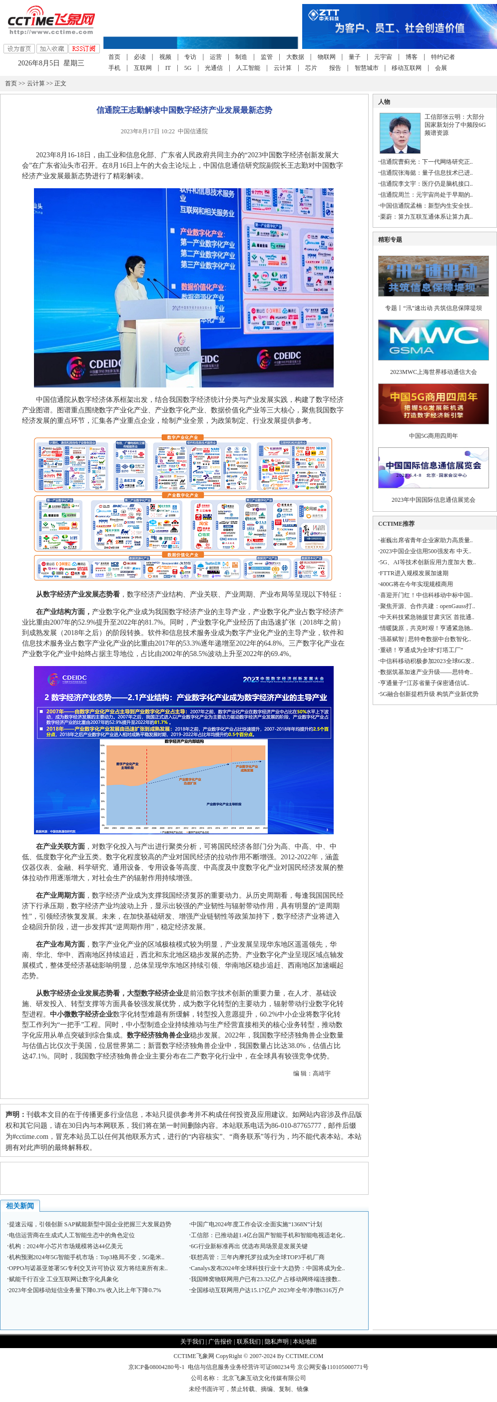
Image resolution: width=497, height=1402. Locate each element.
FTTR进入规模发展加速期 (414, 573)
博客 (412, 56)
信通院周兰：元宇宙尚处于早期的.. (426, 194)
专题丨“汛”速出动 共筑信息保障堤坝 (433, 308)
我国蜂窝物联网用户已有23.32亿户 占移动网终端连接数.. (266, 1279)
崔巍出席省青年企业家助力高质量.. (426, 540)
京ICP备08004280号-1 (156, 1367)
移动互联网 (407, 67)
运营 (216, 56)
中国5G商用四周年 (434, 435)
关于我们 (192, 1341)
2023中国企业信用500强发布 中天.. (426, 551)
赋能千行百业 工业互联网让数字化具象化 (63, 1279)
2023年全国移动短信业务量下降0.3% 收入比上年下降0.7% (85, 1290)
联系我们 (249, 1341)
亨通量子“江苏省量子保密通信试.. (425, 683)
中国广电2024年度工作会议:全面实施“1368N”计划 (256, 1224)
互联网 (143, 67)
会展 (441, 67)
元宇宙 (383, 56)
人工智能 (248, 67)
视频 (165, 56)
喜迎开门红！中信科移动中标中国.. (426, 595)
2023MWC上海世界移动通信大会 (433, 371)
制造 (241, 56)
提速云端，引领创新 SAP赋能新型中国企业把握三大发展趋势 (90, 1224)
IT (168, 67)
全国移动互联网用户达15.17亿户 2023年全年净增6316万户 (267, 1290)
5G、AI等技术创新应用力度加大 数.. (428, 562)
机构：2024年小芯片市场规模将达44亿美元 (66, 1246)
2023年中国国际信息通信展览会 (434, 499)
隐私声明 (277, 1341)
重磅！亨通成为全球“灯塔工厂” (422, 650)
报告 (335, 67)
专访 (190, 56)
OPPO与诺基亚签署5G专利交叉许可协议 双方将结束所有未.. (88, 1268)
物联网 (327, 56)
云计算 (283, 67)
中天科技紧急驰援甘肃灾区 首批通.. (427, 617)
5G (188, 67)
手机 (114, 67)
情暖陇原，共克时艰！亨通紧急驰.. (426, 628)
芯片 (311, 67)
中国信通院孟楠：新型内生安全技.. (426, 205)
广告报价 (220, 1341)
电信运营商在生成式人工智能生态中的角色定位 (72, 1235)
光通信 (214, 67)
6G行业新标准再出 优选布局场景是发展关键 (249, 1246)
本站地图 (305, 1341)
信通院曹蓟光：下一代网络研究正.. (426, 161)
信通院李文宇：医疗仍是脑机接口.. (426, 183)
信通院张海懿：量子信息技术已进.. (426, 172)
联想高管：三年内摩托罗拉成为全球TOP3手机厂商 (258, 1257)
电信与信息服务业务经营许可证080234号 (242, 1367)
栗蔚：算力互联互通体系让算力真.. (426, 216)
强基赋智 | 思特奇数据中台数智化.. (425, 639)
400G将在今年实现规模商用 (417, 584)
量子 (355, 56)
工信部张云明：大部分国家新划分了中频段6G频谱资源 (455, 124)
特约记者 (443, 56)
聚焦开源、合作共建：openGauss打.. (428, 606)
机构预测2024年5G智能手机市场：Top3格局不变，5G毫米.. (87, 1257)
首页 (114, 56)
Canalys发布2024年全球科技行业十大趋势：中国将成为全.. (268, 1268)
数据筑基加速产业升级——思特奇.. (426, 672)
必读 (140, 56)
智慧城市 (367, 67)
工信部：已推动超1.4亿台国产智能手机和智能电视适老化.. (268, 1235)
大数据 (295, 56)
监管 (267, 56)
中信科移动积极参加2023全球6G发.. (427, 661)
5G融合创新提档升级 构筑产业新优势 (429, 694)
